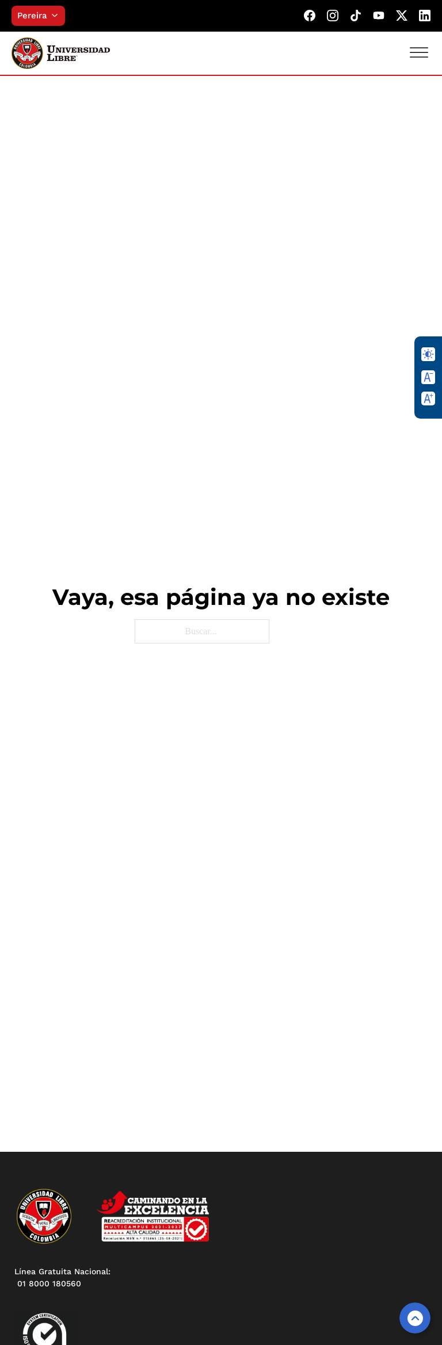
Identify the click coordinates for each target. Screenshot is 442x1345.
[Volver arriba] (414, 1317)
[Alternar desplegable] (57, 15)
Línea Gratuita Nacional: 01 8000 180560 (62, 1277)
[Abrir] (419, 52)
